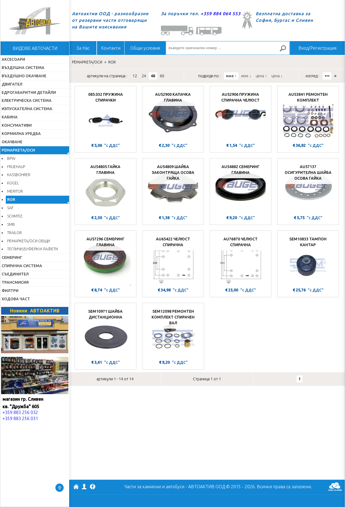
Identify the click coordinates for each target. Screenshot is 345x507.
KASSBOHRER (18, 174)
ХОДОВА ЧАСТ (16, 299)
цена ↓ (276, 76)
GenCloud (335, 486)
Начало (34, 20)
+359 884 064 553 (221, 13)
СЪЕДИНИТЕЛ (15, 274)
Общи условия (145, 48)
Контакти (110, 48)
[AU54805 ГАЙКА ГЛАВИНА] (105, 187)
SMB (11, 224)
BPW (11, 158)
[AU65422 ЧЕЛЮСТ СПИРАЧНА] (173, 259)
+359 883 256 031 (20, 418)
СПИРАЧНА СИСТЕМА (22, 266)
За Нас (83, 48)
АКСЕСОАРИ (13, 59)
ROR (11, 199)
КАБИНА (10, 117)
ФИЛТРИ (10, 290)
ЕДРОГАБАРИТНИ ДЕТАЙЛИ (29, 92)
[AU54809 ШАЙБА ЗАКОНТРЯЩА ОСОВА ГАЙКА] (173, 187)
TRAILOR (14, 232)
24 (144, 76)
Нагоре (59, 488)
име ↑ (231, 76)
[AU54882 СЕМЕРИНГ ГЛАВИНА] (240, 187)
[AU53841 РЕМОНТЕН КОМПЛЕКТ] (308, 115)
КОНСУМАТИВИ (17, 125)
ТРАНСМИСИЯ (15, 282)
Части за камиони (143, 486)
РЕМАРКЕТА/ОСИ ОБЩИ (28, 241)
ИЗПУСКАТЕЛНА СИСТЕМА (27, 109)
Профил (84, 486)
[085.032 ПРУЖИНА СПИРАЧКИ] (105, 115)
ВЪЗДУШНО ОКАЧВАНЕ (24, 76)
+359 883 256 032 (20, 412)
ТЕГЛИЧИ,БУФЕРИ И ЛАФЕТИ (32, 249)
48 (153, 76)
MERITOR (15, 191)
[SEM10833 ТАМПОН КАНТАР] (308, 259)
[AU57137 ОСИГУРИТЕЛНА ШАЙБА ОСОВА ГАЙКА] (308, 187)
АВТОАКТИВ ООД (76, 487)
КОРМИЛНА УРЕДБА (21, 133)
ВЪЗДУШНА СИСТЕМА (23, 67)
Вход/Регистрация (317, 48)
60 (162, 76)
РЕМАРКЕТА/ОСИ (18, 150)
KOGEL (13, 183)
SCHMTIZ (14, 216)
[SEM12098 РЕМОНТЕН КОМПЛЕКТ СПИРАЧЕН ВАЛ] (173, 332)
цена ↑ (261, 76)
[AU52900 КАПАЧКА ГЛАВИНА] (173, 115)
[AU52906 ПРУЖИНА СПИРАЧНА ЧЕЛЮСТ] (240, 115)
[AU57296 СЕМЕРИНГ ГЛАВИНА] (105, 259)
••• (327, 76)
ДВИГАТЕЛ (12, 84)
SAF (10, 208)
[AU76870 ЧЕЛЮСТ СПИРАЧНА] (240, 259)
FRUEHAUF (16, 166)
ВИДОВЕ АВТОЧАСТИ (35, 48)
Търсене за (285, 50)
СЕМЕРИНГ (12, 257)
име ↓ (246, 76)
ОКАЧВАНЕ (12, 142)
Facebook (92, 487)
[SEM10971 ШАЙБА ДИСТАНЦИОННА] (105, 332)
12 (135, 76)
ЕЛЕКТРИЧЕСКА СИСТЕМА (27, 100)
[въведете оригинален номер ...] (228, 48)
